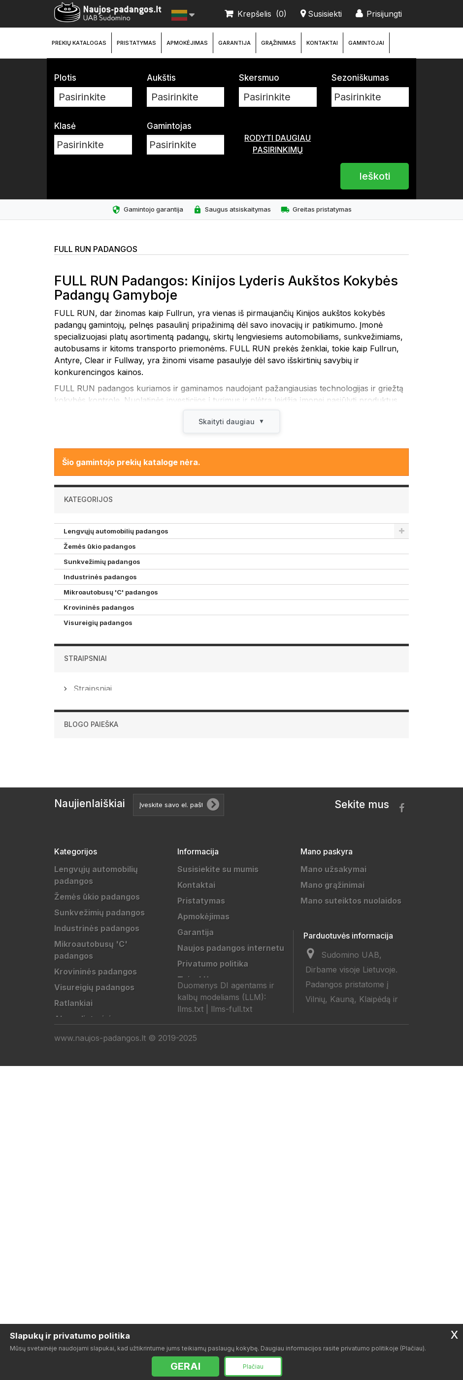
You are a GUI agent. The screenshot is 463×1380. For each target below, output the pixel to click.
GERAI (185, 1366)
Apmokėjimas (187, 42)
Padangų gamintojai (216, 1171)
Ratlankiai (80, 638)
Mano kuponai (328, 1076)
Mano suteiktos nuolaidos (350, 1029)
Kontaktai (322, 42)
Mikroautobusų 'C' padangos (111, 592)
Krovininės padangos (99, 607)
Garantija (234, 42)
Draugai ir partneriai (217, 1155)
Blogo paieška (91, 852)
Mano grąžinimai (332, 1013)
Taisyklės (196, 1108)
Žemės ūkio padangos (100, 546)
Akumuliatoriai (88, 653)
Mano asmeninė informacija (354, 1061)
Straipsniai (85, 782)
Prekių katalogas (79, 42)
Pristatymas (136, 42)
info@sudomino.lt (337, 1259)
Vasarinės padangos (94, 1301)
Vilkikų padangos (92, 699)
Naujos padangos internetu (230, 1076)
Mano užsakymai (333, 998)
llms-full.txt (231, 1278)
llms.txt (190, 1278)
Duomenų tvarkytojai (218, 1139)
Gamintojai (366, 42)
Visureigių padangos (98, 623)
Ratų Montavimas (211, 1234)
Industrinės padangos (100, 577)
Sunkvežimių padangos (102, 561)
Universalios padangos (98, 1316)
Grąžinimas (278, 42)
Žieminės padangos (92, 1285)
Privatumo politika (212, 1092)
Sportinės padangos (97, 714)
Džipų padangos (90, 668)
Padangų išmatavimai (219, 1202)
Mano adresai (327, 1045)
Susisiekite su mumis (218, 998)
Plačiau (253, 1366)
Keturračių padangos (98, 745)
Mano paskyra (326, 980)
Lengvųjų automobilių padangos (116, 531)
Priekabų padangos (95, 684)
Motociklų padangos (97, 729)
